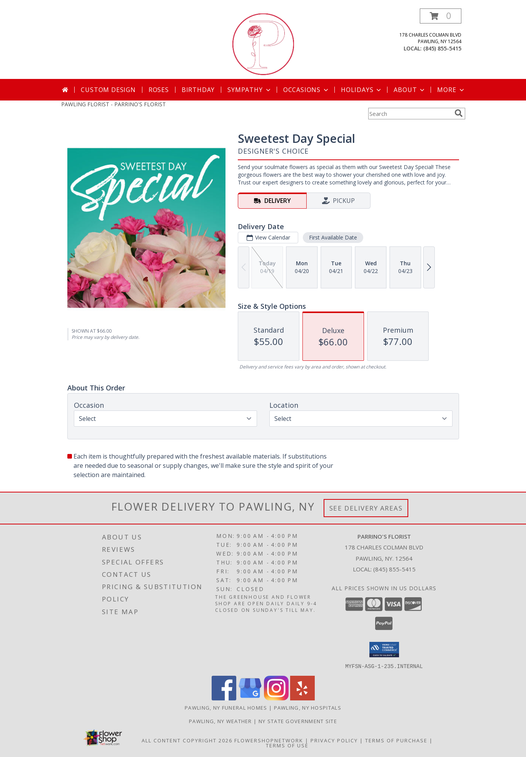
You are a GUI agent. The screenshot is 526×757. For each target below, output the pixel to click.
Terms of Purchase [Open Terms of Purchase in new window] (396, 740)
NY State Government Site (298, 720)
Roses (159, 89)
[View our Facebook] (224, 698)
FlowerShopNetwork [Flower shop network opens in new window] (268, 740)
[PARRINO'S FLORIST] (263, 43)
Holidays (361, 89)
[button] (440, 15)
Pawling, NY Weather (220, 720)
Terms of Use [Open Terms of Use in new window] (287, 745)
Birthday (198, 89)
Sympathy (249, 89)
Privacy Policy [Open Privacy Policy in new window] (334, 740)
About (410, 89)
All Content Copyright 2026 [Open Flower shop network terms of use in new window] (187, 740)
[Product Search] (410, 113)
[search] (459, 113)
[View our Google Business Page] (250, 698)
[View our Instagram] (276, 698)
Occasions (306, 89)
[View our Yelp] (302, 698)
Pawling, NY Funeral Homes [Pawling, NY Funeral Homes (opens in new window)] (226, 707)
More (451, 89)
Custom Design (108, 89)
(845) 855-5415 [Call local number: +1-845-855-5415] (442, 48)
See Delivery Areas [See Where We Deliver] (366, 508)
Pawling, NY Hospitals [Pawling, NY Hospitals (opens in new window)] (307, 707)
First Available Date (333, 237)
